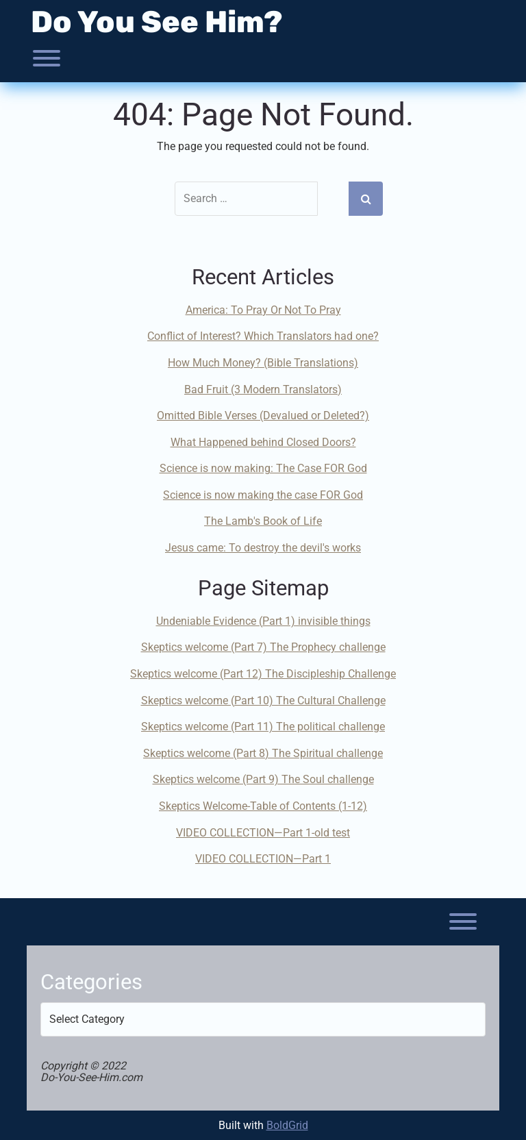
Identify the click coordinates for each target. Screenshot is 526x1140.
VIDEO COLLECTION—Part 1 (263, 858)
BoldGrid (287, 1125)
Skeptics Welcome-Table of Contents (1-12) (263, 806)
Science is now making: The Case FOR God (263, 468)
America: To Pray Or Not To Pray (263, 310)
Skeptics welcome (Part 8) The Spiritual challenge (263, 753)
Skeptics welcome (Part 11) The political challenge (263, 726)
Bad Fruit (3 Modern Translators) (263, 389)
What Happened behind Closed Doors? (263, 442)
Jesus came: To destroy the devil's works (263, 547)
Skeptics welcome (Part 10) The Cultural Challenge (263, 700)
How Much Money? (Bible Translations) (263, 362)
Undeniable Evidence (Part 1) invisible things (263, 621)
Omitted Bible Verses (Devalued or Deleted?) (263, 415)
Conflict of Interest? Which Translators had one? (263, 336)
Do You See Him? (157, 22)
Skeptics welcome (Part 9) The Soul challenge (263, 779)
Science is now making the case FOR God (263, 494)
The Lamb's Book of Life (263, 521)
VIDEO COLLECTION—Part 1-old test (263, 832)
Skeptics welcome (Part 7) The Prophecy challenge (263, 647)
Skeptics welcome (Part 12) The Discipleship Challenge (263, 673)
